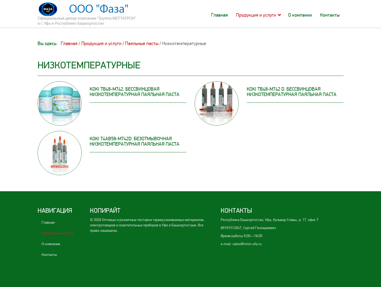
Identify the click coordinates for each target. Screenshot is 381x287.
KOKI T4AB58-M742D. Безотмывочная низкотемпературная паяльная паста (134, 141)
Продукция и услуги (256, 15)
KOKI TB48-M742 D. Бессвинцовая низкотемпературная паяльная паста (291, 91)
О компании (300, 15)
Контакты (330, 15)
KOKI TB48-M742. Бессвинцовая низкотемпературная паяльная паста (134, 91)
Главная (219, 15)
